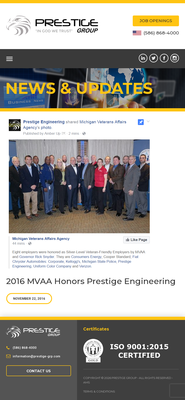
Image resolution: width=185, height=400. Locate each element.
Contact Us (38, 371)
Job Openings (156, 20)
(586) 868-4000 (156, 33)
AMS (86, 382)
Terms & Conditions (99, 391)
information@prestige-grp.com (36, 356)
